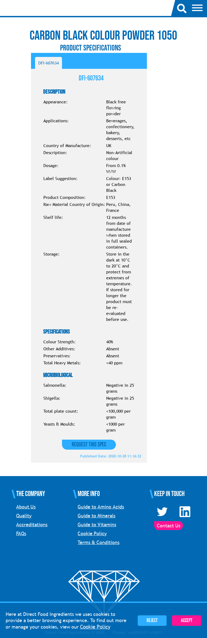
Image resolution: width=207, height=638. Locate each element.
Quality (24, 516)
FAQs (21, 533)
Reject (152, 620)
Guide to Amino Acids (101, 507)
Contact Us (168, 525)
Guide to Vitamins (97, 524)
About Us (26, 507)
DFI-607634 (48, 63)
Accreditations (31, 524)
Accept (186, 620)
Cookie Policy (92, 533)
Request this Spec (89, 444)
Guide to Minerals (96, 516)
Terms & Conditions (98, 542)
